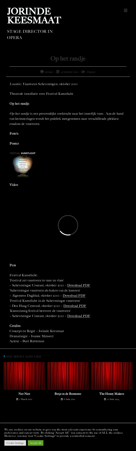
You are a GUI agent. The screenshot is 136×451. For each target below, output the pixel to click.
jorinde (49, 72)
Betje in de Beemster (68, 394)
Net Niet (24, 394)
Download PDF (78, 285)
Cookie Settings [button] (15, 443)
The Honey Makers (111, 394)
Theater (91, 72)
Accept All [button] (35, 443)
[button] (126, 10)
